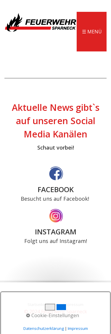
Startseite (36, 304)
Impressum (73, 304)
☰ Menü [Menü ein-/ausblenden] (92, 31)
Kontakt (54, 304)
